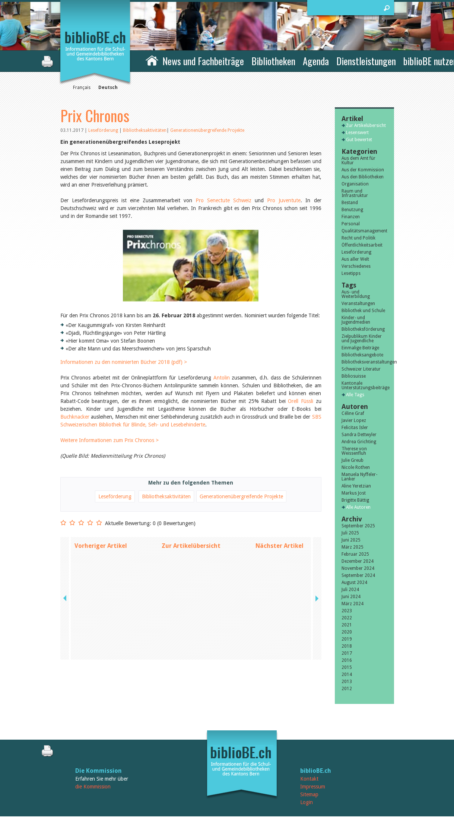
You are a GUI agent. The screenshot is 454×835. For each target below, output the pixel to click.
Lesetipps (351, 273)
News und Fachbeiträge (203, 61)
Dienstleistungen (366, 61)
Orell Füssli (300, 388)
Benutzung (352, 209)
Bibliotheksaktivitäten (144, 130)
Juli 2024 (350, 589)
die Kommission (93, 787)
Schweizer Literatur (361, 369)
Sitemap (309, 794)
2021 (347, 625)
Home (152, 60)
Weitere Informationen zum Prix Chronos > (109, 427)
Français (82, 87)
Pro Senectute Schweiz (225, 200)
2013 (347, 681)
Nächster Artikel (279, 532)
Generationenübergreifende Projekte (207, 130)
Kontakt (309, 779)
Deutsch (108, 87)
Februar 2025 (355, 554)
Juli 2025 (350, 533)
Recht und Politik (358, 238)
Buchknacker (74, 404)
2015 (347, 667)
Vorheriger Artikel (100, 532)
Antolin (221, 365)
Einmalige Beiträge (360, 348)
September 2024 (358, 575)
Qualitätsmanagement (364, 231)
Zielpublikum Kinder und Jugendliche (362, 338)
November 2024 (358, 568)
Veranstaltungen (358, 303)
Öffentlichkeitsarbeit (362, 245)
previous (65, 533)
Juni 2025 (351, 540)
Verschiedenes (356, 266)
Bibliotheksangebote (362, 355)
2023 (347, 611)
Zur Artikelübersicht (191, 532)
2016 (347, 660)
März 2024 (352, 603)
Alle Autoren (358, 507)
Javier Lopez (354, 420)
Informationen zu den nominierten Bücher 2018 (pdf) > (123, 349)
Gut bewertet (359, 139)
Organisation (355, 184)
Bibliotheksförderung (363, 329)
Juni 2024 (351, 596)
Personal (351, 224)
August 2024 (354, 582)
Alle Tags (355, 395)
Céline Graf (353, 413)
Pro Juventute (284, 200)
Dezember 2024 (358, 561)
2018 (347, 646)
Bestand (350, 202)
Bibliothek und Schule (363, 310)
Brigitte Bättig (355, 500)
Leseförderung (103, 130)
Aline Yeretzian (356, 486)
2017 (347, 653)
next (316, 533)
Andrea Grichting (359, 441)
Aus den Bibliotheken (363, 177)
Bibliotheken (273, 61)
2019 (347, 639)
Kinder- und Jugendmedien (356, 319)
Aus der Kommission (363, 170)
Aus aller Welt (355, 259)
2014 (347, 674)
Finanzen (351, 217)
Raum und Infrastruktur (355, 193)
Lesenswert (357, 132)
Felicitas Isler (355, 427)
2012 (347, 688)
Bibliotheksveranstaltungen (364, 362)
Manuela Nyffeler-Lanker (359, 476)
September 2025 (358, 526)
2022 (347, 618)
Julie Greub (352, 460)
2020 (347, 632)
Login (306, 802)
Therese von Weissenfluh (354, 451)
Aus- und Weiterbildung (356, 294)
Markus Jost (354, 493)
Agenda (316, 61)
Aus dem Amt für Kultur (358, 160)
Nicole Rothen (356, 467)
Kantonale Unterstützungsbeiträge (364, 385)
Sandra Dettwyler (359, 434)
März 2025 (352, 547)
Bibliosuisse (354, 376)
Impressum (312, 787)
